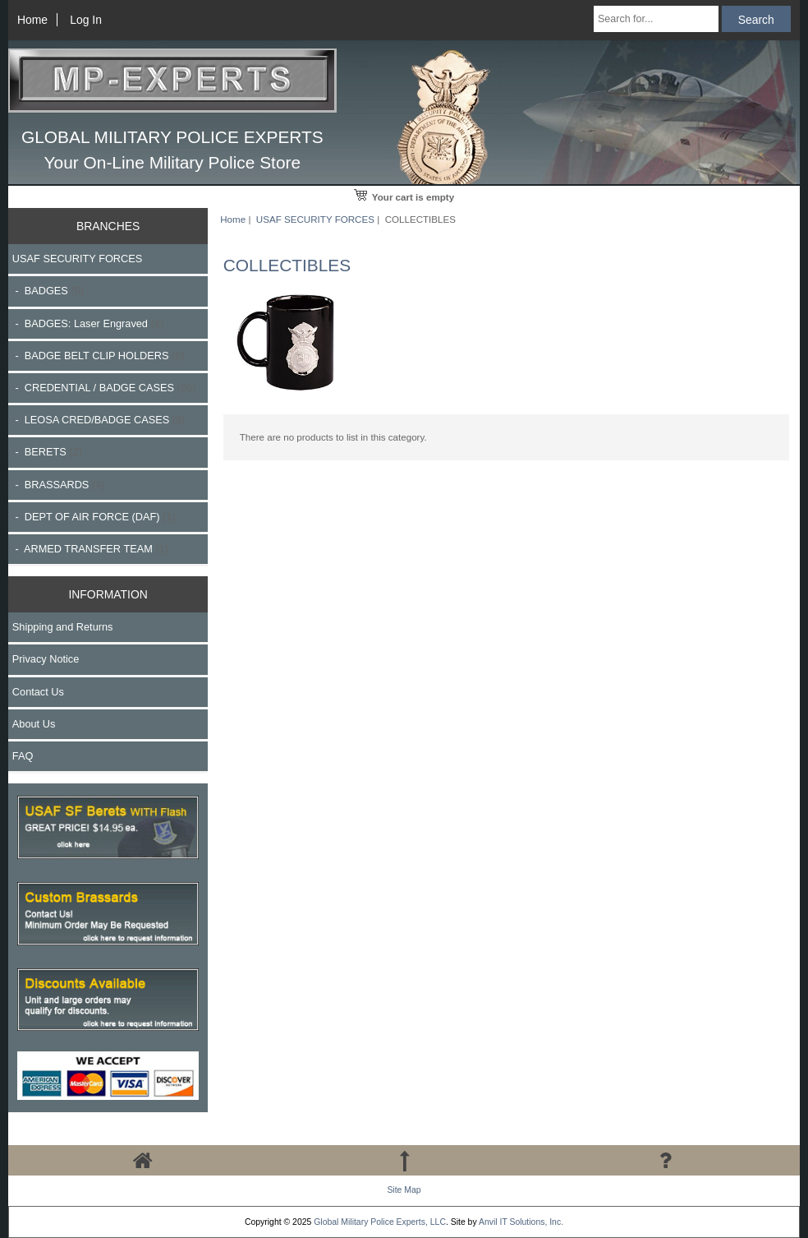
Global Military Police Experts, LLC (380, 1221)
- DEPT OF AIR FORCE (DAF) (94, 516)
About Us (33, 724)
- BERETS (47, 452)
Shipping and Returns (62, 627)
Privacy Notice (45, 659)
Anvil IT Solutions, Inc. (521, 1221)
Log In (86, 19)
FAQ (23, 756)
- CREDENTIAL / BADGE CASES (103, 387)
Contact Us (38, 692)
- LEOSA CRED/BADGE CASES (98, 419)
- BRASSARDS (58, 484)
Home (32, 19)
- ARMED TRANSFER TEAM (90, 549)
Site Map (403, 1189)
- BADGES (48, 290)
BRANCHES (108, 226)
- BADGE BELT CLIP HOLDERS (98, 355)
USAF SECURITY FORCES (315, 219)
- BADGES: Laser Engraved (87, 323)
